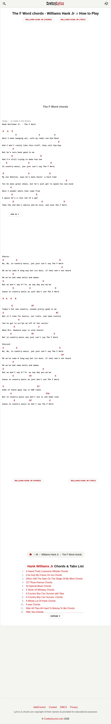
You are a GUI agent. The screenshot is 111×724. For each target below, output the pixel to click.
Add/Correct (39, 707)
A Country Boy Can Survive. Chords (44, 597)
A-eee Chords (33, 604)
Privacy (74, 707)
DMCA (63, 707)
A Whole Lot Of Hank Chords (41, 601)
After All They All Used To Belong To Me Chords (50, 608)
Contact (53, 707)
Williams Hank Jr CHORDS (28, 481)
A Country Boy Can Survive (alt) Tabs (45, 593)
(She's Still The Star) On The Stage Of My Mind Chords (54, 578)
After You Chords (34, 612)
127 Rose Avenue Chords (39, 582)
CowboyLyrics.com (53, 719)
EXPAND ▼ (56, 616)
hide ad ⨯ (15, 214)
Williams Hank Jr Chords (38, 19)
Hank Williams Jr (40, 566)
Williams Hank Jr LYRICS (83, 481)
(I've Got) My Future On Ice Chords (44, 575)
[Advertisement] (55, 81)
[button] (4, 3)
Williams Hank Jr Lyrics (73, 19)
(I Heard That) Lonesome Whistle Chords (47, 571)
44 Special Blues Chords (38, 586)
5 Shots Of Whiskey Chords (40, 590)
